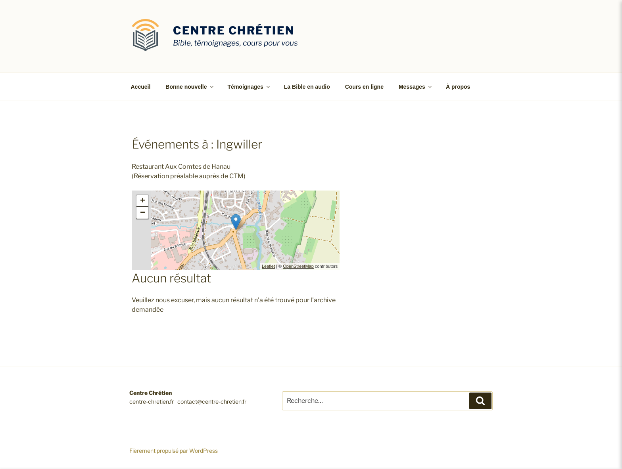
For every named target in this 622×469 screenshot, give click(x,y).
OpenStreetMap (298, 266)
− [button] (142, 213)
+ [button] (142, 201)
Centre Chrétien (233, 30)
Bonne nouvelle (189, 87)
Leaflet (268, 266)
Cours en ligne (364, 87)
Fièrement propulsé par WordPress (173, 450)
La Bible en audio (307, 87)
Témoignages (249, 87)
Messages (416, 87)
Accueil (141, 87)
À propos (458, 87)
